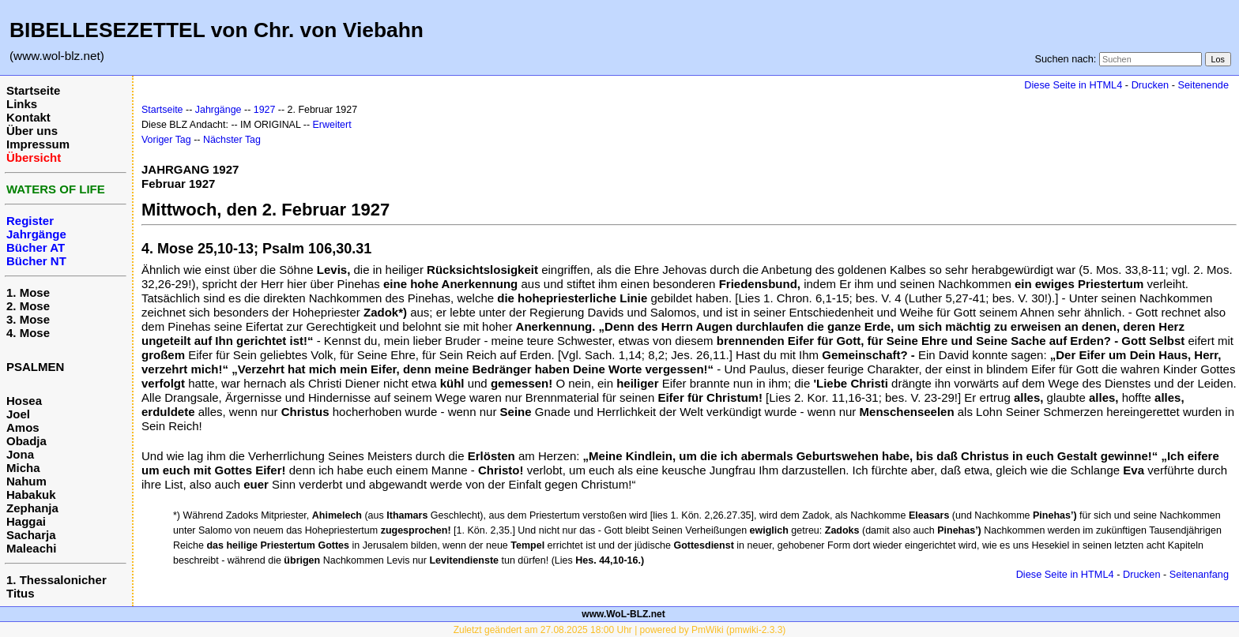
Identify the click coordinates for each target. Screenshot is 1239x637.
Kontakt (28, 117)
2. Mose (28, 306)
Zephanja (32, 508)
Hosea (24, 400)
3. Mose (28, 319)
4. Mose (28, 332)
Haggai (26, 521)
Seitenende (1203, 85)
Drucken (1150, 85)
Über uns (32, 130)
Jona (20, 454)
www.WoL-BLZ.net (623, 614)
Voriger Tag (166, 139)
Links (21, 104)
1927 (265, 109)
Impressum (38, 144)
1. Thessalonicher (56, 579)
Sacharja (31, 534)
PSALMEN (35, 366)
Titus (20, 593)
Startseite (33, 90)
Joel (18, 414)
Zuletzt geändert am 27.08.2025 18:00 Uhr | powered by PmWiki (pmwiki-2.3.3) (620, 629)
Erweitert (332, 124)
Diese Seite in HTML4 (1073, 85)
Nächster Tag (232, 139)
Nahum (26, 481)
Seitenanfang (1199, 574)
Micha (23, 467)
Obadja (26, 441)
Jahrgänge (218, 109)
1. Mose (28, 292)
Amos (23, 427)
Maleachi (31, 548)
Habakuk (31, 494)
